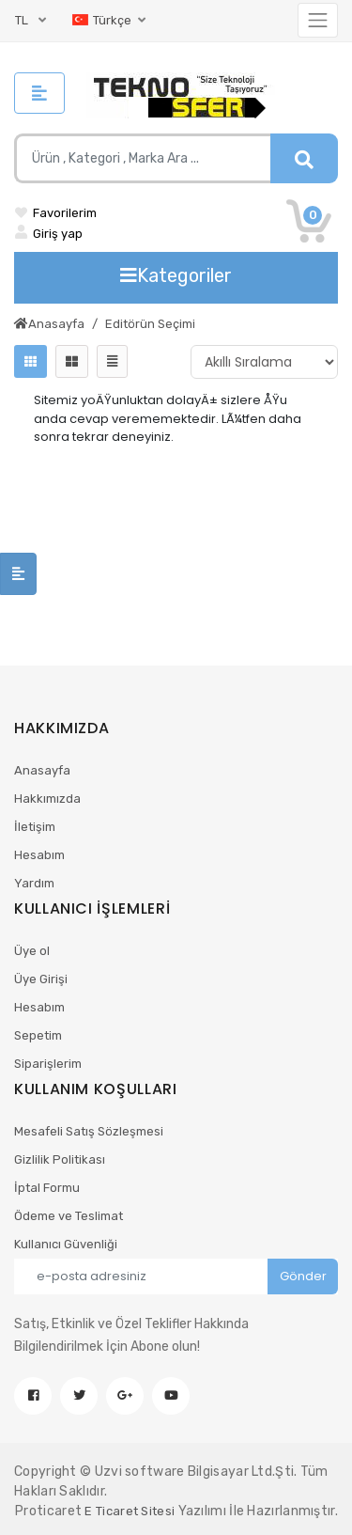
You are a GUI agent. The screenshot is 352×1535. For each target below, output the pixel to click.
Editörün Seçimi (150, 324)
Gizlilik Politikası (59, 1159)
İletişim (34, 827)
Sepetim (38, 1035)
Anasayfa (49, 324)
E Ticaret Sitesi (129, 1511)
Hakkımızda (47, 798)
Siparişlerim (48, 1064)
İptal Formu (47, 1188)
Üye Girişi (41, 979)
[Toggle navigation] (318, 20)
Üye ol (32, 951)
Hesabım (39, 855)
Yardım (34, 883)
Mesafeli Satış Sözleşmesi (88, 1131)
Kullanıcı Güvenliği (65, 1244)
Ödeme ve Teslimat (68, 1216)
